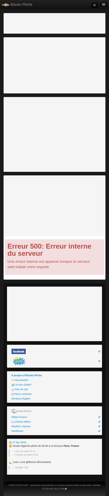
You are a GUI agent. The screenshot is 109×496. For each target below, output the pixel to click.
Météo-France (19, 417)
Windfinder (17, 431)
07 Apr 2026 (17, 442)
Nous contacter (21, 394)
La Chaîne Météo (21, 421)
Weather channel (20, 426)
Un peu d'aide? (21, 384)
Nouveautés (19, 380)
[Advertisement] (24, 23)
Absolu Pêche (17, 5)
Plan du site (19, 389)
